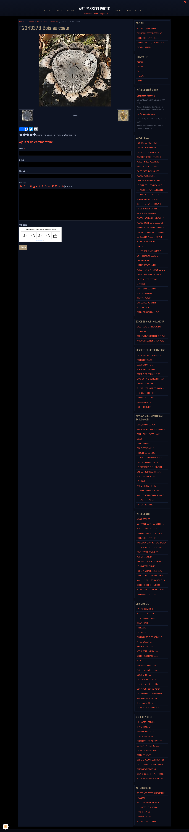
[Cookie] (6, 827)
